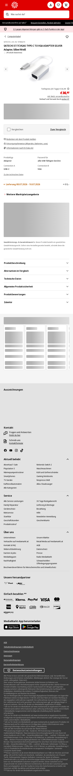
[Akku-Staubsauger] (44, 484)
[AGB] (38, 545)
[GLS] (21, 583)
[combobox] (39, 14)
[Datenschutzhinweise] (12, 651)
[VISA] (45, 599)
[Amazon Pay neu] (9, 613)
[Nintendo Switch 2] (44, 464)
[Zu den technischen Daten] (13, 174)
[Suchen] (7, 14)
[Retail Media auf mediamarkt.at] (50, 541)
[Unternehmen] (9, 537)
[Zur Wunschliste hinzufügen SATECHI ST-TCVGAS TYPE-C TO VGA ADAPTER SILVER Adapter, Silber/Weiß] (67, 37)
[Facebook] (6, 450)
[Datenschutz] (42, 549)
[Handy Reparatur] (11, 505)
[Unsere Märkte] (43, 537)
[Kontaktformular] (16, 443)
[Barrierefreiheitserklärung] (14, 664)
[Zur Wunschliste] (58, 5)
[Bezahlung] (41, 508)
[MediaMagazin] (10, 556)
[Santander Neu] (9, 599)
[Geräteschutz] (9, 508)
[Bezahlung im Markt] (21, 607)
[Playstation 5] (9, 468)
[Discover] (57, 607)
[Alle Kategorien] (6, 5)
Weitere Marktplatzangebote (21, 194)
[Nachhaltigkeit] (10, 560)
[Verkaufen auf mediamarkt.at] (16, 541)
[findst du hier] (14, 435)
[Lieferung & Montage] (45, 505)
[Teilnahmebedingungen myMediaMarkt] (19, 647)
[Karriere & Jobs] (10, 553)
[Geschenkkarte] (43, 520)
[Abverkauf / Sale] (11, 464)
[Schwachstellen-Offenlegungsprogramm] (53, 562)
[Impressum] (8, 656)
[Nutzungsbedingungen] (12, 660)
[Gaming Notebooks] (45, 476)
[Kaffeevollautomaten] (13, 484)
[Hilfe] (38, 512)
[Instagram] (17, 450)
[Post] (9, 583)
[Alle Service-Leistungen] (13, 501)
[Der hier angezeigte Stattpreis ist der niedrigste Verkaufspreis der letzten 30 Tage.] (68, 89)
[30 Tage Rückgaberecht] (47, 501)
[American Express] (9, 607)
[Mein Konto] (50, 5)
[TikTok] (23, 450)
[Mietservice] (8, 512)
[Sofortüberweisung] (21, 600)
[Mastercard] (57, 599)
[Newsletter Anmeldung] (46, 516)
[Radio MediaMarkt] (44, 556)
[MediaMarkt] (25, 5)
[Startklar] (7, 516)
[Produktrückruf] (10, 524)
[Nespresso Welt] (43, 480)
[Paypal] (33, 599)
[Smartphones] (9, 476)
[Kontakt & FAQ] (10, 545)
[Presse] (39, 553)
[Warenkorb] (66, 5)
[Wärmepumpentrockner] (14, 472)
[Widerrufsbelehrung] (12, 549)
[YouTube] (12, 450)
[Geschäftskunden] (11, 520)
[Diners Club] (45, 606)
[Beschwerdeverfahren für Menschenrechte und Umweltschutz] (30, 567)
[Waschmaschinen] (44, 468)
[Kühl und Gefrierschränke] (47, 472)
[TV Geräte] (8, 480)
